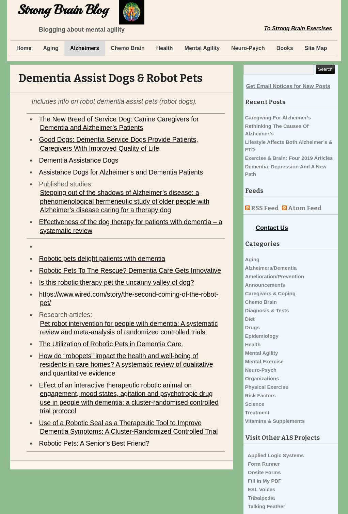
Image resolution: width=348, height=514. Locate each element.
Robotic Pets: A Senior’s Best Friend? (94, 443)
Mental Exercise (264, 361)
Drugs (252, 327)
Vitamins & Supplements (275, 421)
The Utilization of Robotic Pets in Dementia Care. (111, 344)
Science (255, 404)
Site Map (316, 48)
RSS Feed (265, 208)
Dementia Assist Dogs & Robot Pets (110, 78)
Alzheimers (84, 48)
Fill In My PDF (264, 481)
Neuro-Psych (248, 48)
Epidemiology (262, 336)
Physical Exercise (266, 387)
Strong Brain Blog (62, 10)
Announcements (265, 285)
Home (23, 48)
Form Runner (264, 464)
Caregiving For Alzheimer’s (278, 117)
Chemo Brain (128, 48)
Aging (50, 48)
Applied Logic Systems (276, 455)
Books (284, 48)
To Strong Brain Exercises (298, 28)
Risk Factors (260, 395)
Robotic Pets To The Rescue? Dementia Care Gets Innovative (130, 270)
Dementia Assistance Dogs (78, 160)
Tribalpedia (261, 498)
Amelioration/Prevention (274, 276)
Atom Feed (305, 208)
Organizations (262, 378)
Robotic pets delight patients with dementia (102, 258)
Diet (250, 319)
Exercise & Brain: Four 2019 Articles (289, 158)
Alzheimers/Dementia (271, 268)
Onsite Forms (264, 472)
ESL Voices (261, 489)
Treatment (257, 412)
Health (164, 48)
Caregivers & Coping (270, 293)
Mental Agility (202, 48)
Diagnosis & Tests (267, 310)
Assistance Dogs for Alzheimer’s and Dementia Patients (121, 172)
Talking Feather (266, 506)
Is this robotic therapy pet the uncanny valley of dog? (116, 282)
